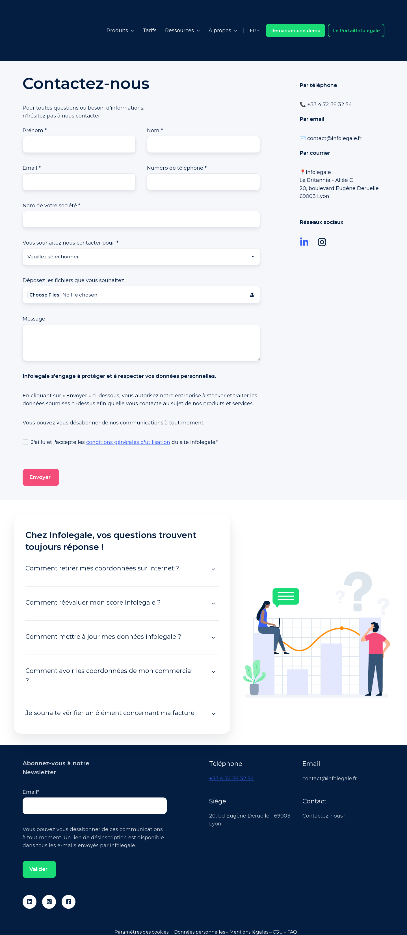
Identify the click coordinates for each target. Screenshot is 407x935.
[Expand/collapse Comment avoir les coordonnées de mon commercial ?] (213, 639)
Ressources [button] (179, 12)
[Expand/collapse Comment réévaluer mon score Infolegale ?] (213, 571)
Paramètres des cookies (141, 900)
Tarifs (150, 12)
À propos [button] (220, 12)
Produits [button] (117, 12)
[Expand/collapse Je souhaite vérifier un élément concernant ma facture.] (213, 681)
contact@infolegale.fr (334, 102)
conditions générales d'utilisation (128, 410)
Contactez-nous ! (323, 784)
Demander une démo (295, 12)
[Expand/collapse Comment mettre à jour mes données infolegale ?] (213, 605)
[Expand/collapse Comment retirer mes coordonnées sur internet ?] (213, 537)
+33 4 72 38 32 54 (231, 746)
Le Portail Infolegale (356, 12)
